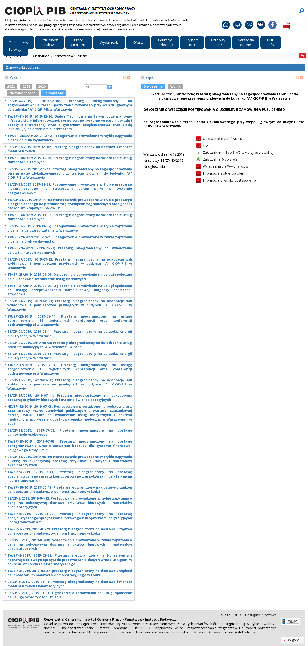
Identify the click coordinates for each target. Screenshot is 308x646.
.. (26, 56)
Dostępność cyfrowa (260, 615)
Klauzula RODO (230, 615)
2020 (42, 86)
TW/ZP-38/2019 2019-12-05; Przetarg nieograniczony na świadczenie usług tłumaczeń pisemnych (69, 160)
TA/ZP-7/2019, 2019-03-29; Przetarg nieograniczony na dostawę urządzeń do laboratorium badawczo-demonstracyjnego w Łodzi (69, 531)
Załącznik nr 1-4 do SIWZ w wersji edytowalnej (238, 152)
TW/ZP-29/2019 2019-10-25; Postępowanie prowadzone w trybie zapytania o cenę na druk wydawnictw (69, 239)
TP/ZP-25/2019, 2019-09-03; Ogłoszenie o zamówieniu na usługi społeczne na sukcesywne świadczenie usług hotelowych (69, 276)
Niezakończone (23, 93)
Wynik (175, 86)
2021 (26, 86)
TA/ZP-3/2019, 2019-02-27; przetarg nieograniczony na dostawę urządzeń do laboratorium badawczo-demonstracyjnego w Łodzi (69, 573)
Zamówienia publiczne (71, 56)
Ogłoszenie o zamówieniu (222, 138)
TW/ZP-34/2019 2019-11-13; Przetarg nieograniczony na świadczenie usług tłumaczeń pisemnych (69, 217)
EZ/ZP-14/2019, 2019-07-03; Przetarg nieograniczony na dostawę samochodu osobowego (69, 432)
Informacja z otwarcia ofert (223, 173)
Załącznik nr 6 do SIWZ (220, 159)
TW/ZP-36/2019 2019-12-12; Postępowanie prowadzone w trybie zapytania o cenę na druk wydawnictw (69, 138)
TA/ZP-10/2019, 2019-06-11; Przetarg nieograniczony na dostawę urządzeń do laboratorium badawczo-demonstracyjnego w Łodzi (69, 489)
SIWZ (207, 145)
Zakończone (53, 93)
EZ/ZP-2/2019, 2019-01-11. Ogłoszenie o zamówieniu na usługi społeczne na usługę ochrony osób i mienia (69, 595)
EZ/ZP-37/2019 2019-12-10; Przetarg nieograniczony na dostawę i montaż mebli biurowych (69, 149)
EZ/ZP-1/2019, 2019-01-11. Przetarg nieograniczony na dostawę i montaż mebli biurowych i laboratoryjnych (69, 584)
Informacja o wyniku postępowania (229, 180)
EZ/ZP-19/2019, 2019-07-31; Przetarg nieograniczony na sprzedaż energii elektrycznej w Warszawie (69, 356)
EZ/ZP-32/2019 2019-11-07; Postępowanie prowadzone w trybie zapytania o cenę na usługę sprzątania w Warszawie (69, 228)
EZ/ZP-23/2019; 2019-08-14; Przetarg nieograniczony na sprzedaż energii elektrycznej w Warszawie (69, 333)
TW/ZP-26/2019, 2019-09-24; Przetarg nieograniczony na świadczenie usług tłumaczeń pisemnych (69, 250)
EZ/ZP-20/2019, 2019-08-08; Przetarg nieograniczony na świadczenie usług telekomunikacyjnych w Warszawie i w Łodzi (69, 345)
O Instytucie (40, 56)
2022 (11, 86)
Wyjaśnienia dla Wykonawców (225, 166)
